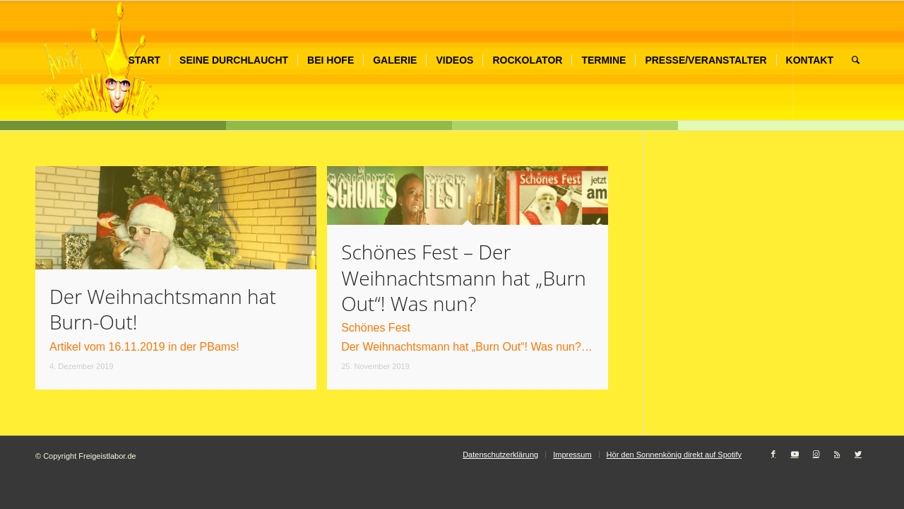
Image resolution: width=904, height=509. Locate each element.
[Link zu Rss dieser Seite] (837, 453)
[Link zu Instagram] (815, 453)
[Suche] (856, 60)
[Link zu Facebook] (773, 453)
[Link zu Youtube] (794, 453)
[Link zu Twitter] (858, 453)
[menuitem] (144, 60)
